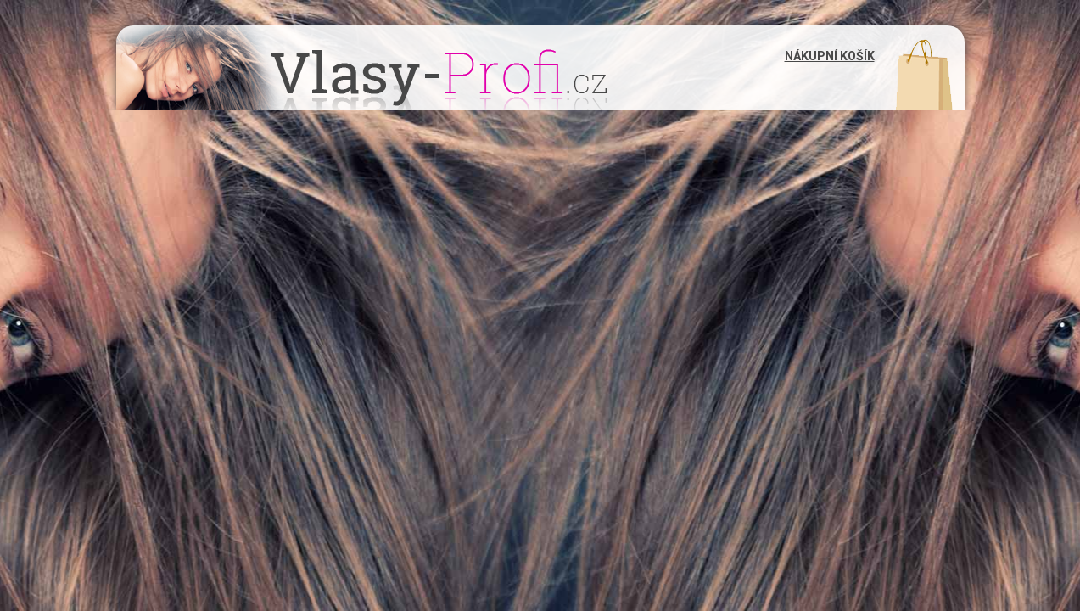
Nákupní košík (830, 56)
